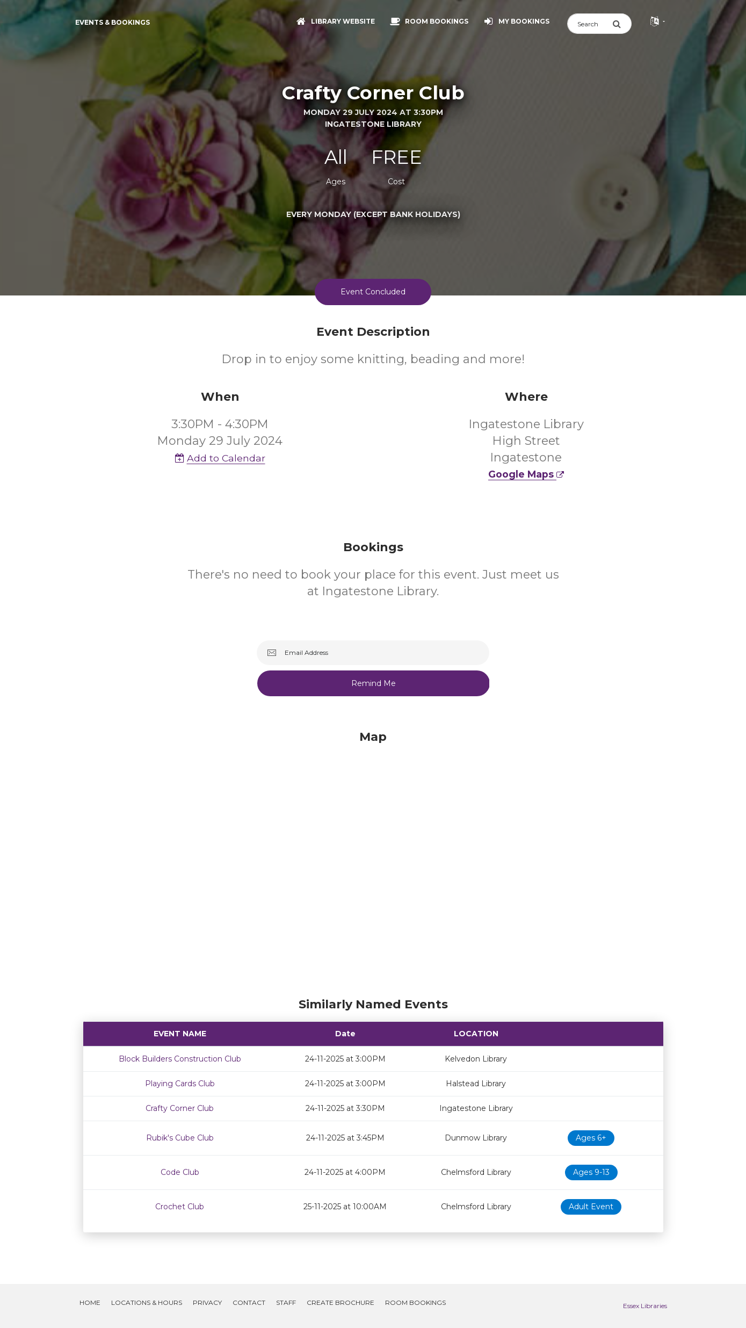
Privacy (207, 1302)
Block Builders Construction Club (180, 1059)
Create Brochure (340, 1302)
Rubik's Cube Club (180, 1138)
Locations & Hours (146, 1302)
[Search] (589, 23)
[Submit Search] (622, 23)
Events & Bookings (112, 22)
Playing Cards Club (180, 1083)
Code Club (180, 1172)
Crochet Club (179, 1206)
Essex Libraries (645, 1306)
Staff (286, 1302)
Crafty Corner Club (180, 1108)
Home (89, 1302)
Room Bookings (415, 1302)
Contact (249, 1302)
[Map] (373, 861)
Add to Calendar (220, 458)
